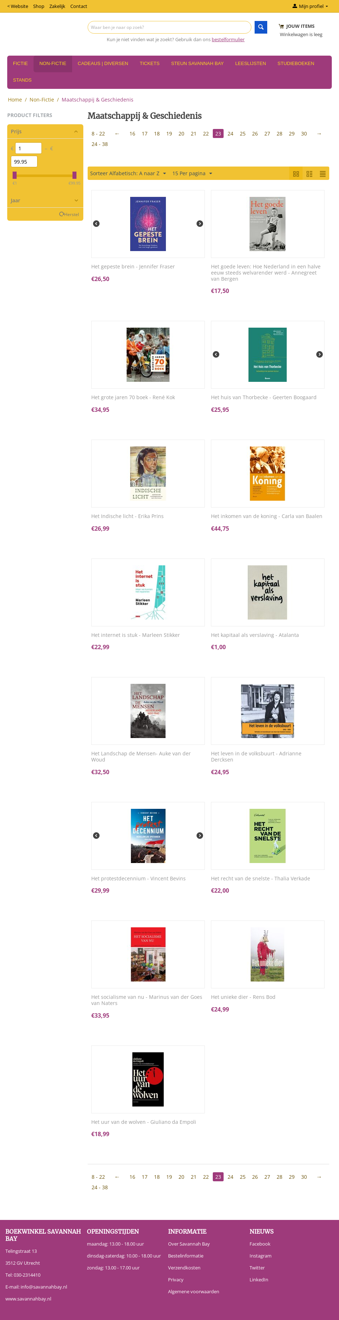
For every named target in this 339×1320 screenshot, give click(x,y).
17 (145, 133)
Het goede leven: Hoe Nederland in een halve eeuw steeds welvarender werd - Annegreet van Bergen (266, 273)
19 (169, 133)
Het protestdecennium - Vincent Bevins (138, 879)
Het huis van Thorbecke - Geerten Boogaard (264, 397)
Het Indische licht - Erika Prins (127, 516)
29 (292, 133)
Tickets (149, 63)
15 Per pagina (192, 173)
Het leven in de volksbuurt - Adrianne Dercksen (256, 757)
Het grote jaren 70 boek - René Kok (133, 397)
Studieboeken (296, 63)
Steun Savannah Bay (197, 63)
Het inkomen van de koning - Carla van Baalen (266, 516)
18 (157, 133)
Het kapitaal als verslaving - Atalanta (255, 635)
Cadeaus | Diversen (103, 63)
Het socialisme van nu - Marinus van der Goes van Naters (146, 1000)
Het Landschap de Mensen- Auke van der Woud (141, 757)
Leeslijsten (250, 63)
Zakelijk (57, 6)
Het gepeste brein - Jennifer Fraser (133, 267)
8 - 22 (98, 133)
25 (243, 133)
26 (255, 133)
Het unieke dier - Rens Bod (243, 997)
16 (132, 133)
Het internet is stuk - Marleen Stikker (135, 635)
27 (267, 133)
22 (206, 133)
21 (194, 133)
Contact (78, 6)
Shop (38, 6)
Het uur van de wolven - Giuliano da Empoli (143, 1122)
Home (15, 99)
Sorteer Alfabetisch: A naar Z (128, 173)
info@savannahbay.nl (44, 1287)
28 (279, 133)
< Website (17, 6)
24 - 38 (100, 144)
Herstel (71, 214)
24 (230, 133)
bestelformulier (228, 39)
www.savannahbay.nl (28, 1298)
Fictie (20, 63)
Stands (22, 80)
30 (304, 133)
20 (181, 133)
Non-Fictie (52, 63)
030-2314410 (27, 1275)
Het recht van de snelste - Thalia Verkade (260, 879)
